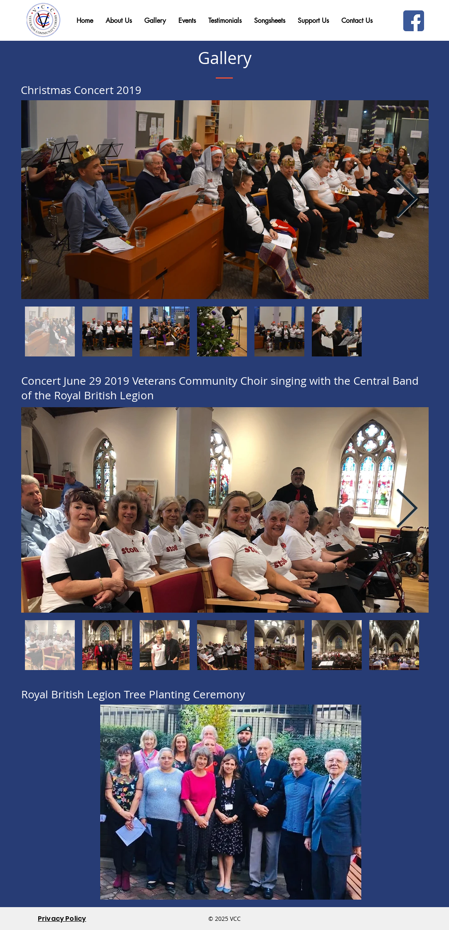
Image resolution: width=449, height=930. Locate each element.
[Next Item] (406, 199)
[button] (357, 20)
